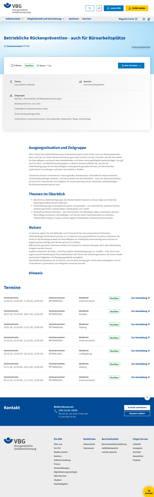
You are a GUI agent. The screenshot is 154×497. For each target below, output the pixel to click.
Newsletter (138, 456)
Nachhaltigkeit (61, 483)
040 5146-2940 (68, 410)
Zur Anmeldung (139, 298)
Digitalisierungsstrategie (65, 472)
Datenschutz (89, 444)
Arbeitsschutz (15, 18)
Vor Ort (57, 448)
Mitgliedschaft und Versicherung (46, 18)
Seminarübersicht (141, 47)
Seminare (74, 18)
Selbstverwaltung (62, 460)
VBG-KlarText (60, 475)
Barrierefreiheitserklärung (114, 444)
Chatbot (57, 480)
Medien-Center (61, 452)
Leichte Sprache (109, 452)
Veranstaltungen (61, 468)
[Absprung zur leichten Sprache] (143, 18)
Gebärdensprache (110, 448)
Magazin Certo (128, 19)
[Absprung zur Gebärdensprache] (148, 18)
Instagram (137, 448)
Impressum (88, 448)
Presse (57, 464)
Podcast (136, 460)
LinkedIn (137, 444)
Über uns (58, 444)
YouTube (137, 452)
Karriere (86, 18)
